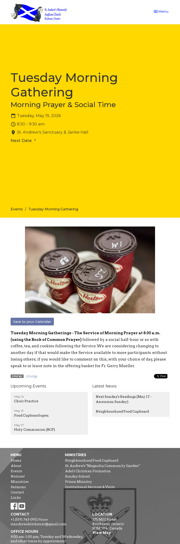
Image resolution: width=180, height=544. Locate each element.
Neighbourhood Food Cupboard (122, 412)
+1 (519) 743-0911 (24, 519)
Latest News (104, 386)
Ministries (20, 482)
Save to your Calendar (32, 321)
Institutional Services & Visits (90, 487)
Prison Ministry (78, 482)
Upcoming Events (28, 386)
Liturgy (31, 376)
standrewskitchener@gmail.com (39, 524)
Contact (17, 492)
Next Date (24, 140)
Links (16, 498)
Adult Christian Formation (88, 471)
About (16, 466)
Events (17, 209)
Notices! (18, 476)
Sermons (18, 487)
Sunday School (77, 476)
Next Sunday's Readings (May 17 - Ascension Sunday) (124, 399)
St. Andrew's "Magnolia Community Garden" (102, 466)
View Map (101, 533)
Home (16, 461)
